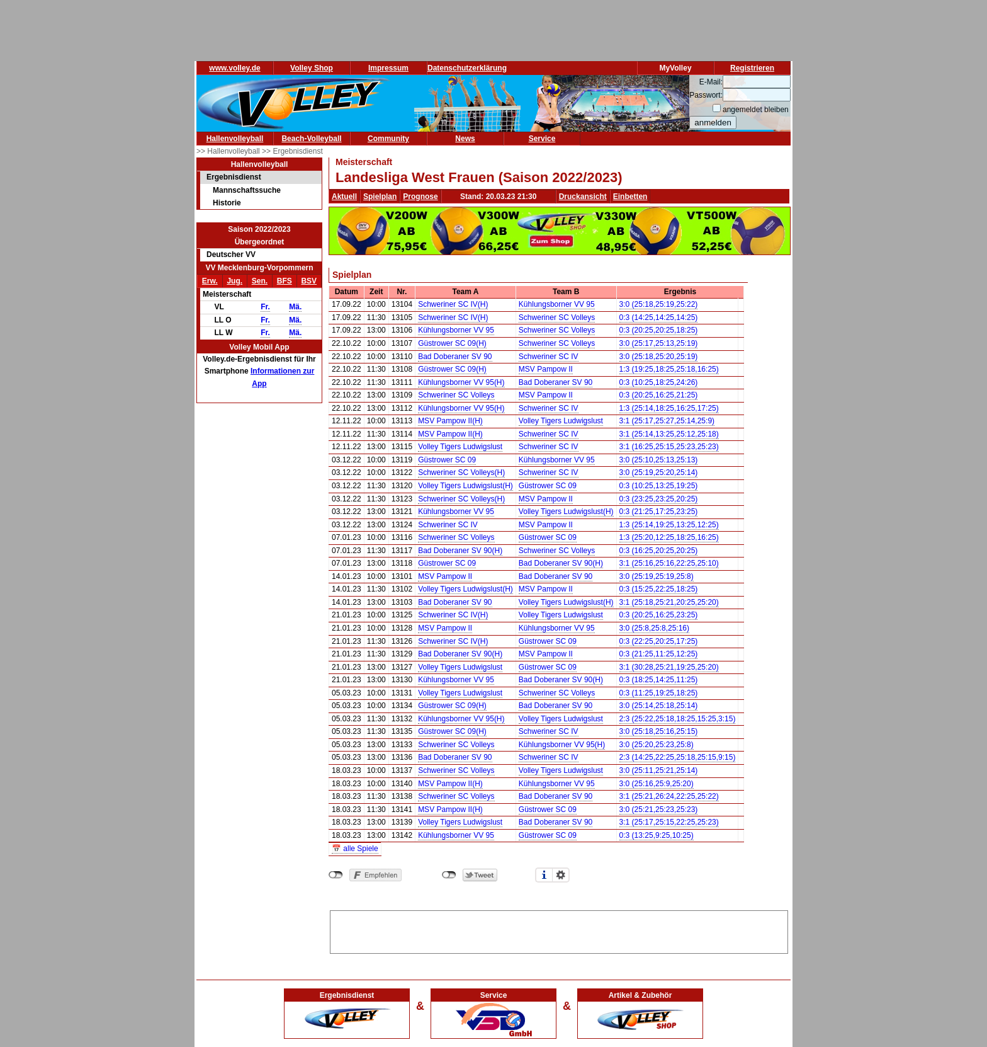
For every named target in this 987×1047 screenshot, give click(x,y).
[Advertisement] (559, 930)
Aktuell (344, 196)
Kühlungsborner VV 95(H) (461, 382)
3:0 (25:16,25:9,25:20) (656, 783)
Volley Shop (311, 68)
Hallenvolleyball (235, 138)
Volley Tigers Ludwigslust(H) (465, 485)
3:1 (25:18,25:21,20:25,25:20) (669, 602)
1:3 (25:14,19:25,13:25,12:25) (669, 524)
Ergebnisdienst (233, 177)
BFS (284, 281)
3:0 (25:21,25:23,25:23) (658, 809)
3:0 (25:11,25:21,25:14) (658, 770)
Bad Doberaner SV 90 (455, 356)
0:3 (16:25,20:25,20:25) (658, 550)
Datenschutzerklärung (467, 68)
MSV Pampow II (546, 369)
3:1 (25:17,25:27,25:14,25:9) (666, 420)
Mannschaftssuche (247, 190)
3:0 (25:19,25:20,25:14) (658, 472)
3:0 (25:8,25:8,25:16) (654, 628)
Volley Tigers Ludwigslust (561, 420)
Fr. (265, 306)
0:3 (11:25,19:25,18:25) (658, 693)
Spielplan (380, 196)
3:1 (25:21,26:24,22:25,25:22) (669, 796)
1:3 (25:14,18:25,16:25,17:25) (669, 408)
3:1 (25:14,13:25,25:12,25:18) (669, 434)
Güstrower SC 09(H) (452, 343)
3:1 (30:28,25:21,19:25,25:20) (669, 667)
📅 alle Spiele (355, 848)
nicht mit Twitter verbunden (449, 875)
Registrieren (752, 68)
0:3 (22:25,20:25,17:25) (658, 641)
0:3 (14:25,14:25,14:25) (658, 317)
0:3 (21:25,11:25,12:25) (658, 653)
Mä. (295, 306)
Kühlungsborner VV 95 (557, 304)
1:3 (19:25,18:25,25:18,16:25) (669, 369)
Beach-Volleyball (311, 138)
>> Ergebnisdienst (292, 151)
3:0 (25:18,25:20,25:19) (658, 356)
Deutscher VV (231, 254)
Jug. (234, 281)
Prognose (420, 196)
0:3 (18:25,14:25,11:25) (658, 679)
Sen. (260, 281)
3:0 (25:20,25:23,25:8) (656, 744)
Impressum (388, 68)
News (465, 138)
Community (388, 138)
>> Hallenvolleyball (229, 151)
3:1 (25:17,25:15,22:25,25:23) (669, 822)
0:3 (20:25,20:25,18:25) (658, 330)
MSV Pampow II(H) (450, 420)
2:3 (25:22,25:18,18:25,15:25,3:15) (677, 718)
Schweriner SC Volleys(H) (461, 472)
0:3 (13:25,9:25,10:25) (656, 835)
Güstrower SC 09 (447, 459)
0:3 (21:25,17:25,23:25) (658, 511)
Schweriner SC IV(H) (453, 304)
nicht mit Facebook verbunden (336, 875)
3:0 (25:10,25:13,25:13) (658, 459)
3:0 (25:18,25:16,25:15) (658, 731)
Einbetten (630, 196)
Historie (227, 202)
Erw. (210, 281)
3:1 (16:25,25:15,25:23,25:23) (669, 446)
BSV (309, 281)
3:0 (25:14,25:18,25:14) (658, 705)
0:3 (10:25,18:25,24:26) (658, 382)
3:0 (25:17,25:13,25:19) (658, 343)
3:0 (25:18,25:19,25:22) (658, 304)
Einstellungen (561, 875)
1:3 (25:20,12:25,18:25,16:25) (669, 537)
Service (542, 138)
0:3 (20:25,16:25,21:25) (658, 395)
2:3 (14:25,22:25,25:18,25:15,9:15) (677, 757)
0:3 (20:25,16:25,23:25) (658, 614)
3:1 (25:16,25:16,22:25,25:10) (669, 563)
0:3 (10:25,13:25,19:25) (658, 485)
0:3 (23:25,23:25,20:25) (658, 499)
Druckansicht (583, 196)
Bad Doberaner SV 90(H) (460, 550)
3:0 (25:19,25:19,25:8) (656, 576)
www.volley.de (234, 68)
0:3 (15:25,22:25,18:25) (658, 589)
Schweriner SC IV (548, 356)
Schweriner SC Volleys (557, 317)
